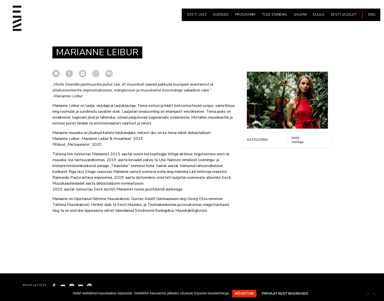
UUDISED (221, 14)
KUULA (319, 14)
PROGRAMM (245, 14)
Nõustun (244, 293)
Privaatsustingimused (285, 293)
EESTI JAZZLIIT (344, 14)
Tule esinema (274, 14)
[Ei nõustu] (374, 293)
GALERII (300, 14)
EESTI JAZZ (197, 14)
